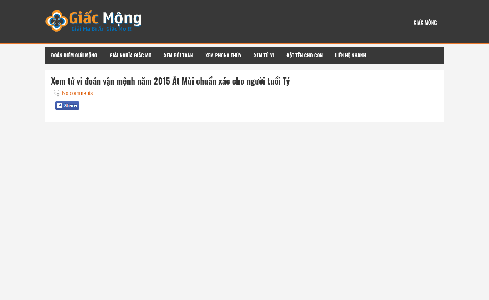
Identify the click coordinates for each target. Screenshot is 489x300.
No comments (77, 93)
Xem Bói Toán (178, 55)
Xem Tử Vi (264, 55)
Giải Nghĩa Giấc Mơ (131, 55)
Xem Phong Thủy (223, 55)
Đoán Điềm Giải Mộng (74, 55)
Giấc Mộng (425, 22)
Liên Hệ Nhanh (350, 55)
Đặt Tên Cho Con (305, 55)
